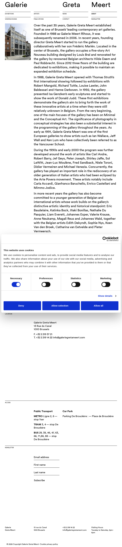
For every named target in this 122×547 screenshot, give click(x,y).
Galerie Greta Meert (45, 322)
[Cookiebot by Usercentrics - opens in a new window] (104, 239)
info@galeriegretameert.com (69, 337)
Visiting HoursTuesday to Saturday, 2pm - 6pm (102, 530)
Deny (21, 305)
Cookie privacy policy (49, 544)
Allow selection (59, 305)
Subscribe (39, 480)
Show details (105, 296)
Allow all (98, 305)
